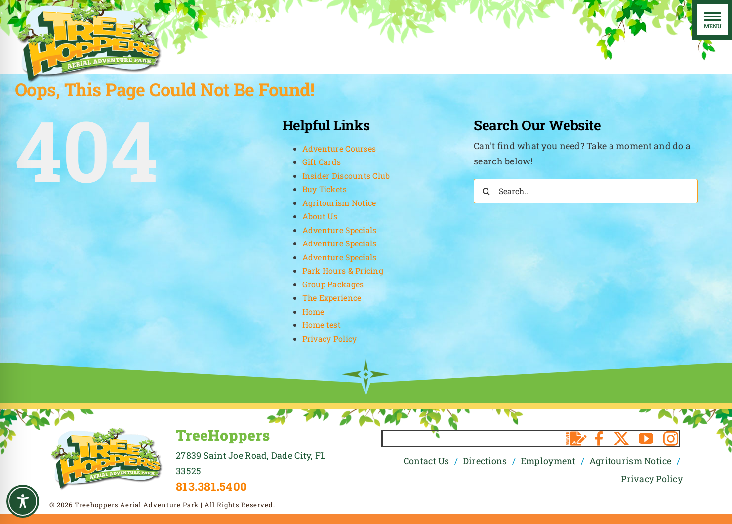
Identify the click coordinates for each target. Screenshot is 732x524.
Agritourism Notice (339, 203)
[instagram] (670, 438)
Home (313, 311)
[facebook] (599, 438)
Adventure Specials (339, 230)
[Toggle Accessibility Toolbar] (22, 501)
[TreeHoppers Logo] (106, 431)
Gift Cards (321, 162)
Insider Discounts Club (346, 175)
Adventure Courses (339, 148)
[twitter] (621, 438)
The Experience (332, 297)
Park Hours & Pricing (342, 270)
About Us (320, 216)
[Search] (486, 191)
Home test (321, 325)
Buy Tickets (324, 189)
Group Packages (333, 284)
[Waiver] (576, 438)
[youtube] (646, 438)
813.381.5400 (211, 486)
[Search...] (586, 191)
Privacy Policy (329, 338)
